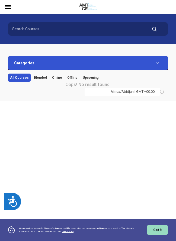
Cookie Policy (68, 231)
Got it (157, 230)
